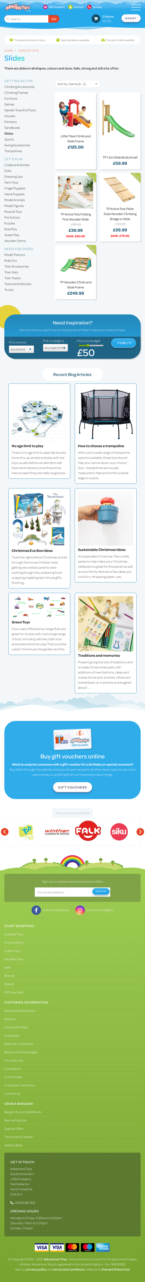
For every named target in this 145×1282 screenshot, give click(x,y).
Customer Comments (19, 1085)
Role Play (10, 229)
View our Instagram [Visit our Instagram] (94, 910)
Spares (9, 984)
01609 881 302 (25, 1202)
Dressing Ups (13, 176)
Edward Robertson (116, 1269)
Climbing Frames (16, 92)
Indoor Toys (12, 951)
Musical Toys (13, 211)
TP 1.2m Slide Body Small (120, 157)
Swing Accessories (17, 145)
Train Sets (11, 272)
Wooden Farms (15, 241)
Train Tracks (12, 278)
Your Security (13, 1060)
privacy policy (36, 1269)
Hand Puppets (14, 194)
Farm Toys (11, 182)
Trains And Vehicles (17, 284)
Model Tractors (14, 254)
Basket (131, 18)
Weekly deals (13, 1145)
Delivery (10, 1019)
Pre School (12, 217)
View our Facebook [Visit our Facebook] (50, 910)
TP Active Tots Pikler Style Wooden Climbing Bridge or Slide (120, 214)
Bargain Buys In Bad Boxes (22, 1112)
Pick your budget (88, 341)
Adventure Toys (21, 1169)
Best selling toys (15, 1120)
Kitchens (10, 122)
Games (9, 104)
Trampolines (13, 151)
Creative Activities (17, 165)
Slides (8, 133)
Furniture (10, 98)
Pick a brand (17, 342)
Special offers (14, 1128)
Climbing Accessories (19, 87)
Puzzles (9, 223)
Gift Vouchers (72, 787)
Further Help (13, 1077)
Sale (7, 967)
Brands (9, 975)
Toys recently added (18, 1137)
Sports (9, 139)
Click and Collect (16, 1027)
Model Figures (14, 206)
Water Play (11, 235)
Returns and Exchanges (20, 1052)
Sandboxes (12, 127)
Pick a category (53, 341)
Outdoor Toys (13, 934)
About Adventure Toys (19, 1010)
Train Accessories (16, 266)
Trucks (9, 290)
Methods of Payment (18, 1044)
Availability (12, 1035)
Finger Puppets (14, 188)
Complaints (12, 1068)
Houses (9, 116)
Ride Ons (10, 260)
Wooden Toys (13, 959)
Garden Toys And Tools (20, 110)
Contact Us (12, 1093)
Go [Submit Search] (53, 19)
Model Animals (14, 200)
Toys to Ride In (14, 942)
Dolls (8, 171)
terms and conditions (69, 1269)
